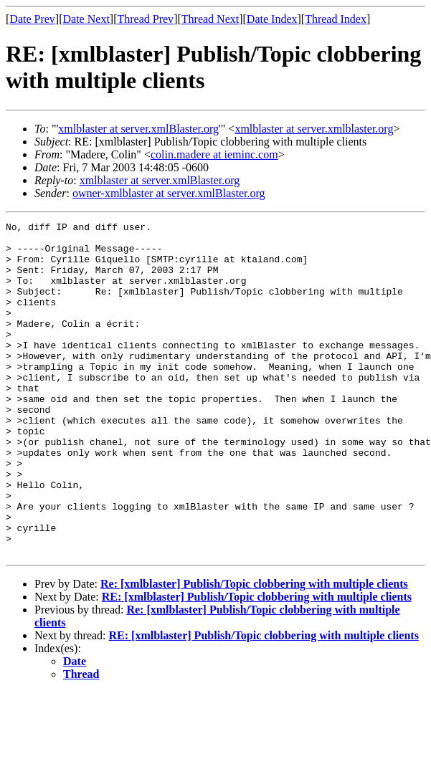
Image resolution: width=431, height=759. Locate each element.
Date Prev (32, 19)
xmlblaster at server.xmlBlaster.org (138, 129)
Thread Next (210, 19)
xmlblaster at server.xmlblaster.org (314, 129)
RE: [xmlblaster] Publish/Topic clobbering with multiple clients (257, 663)
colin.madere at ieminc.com (214, 154)
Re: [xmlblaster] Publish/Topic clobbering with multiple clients (254, 650)
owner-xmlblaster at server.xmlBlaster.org (168, 193)
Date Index (272, 19)
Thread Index (335, 19)
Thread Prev (145, 19)
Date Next (86, 19)
